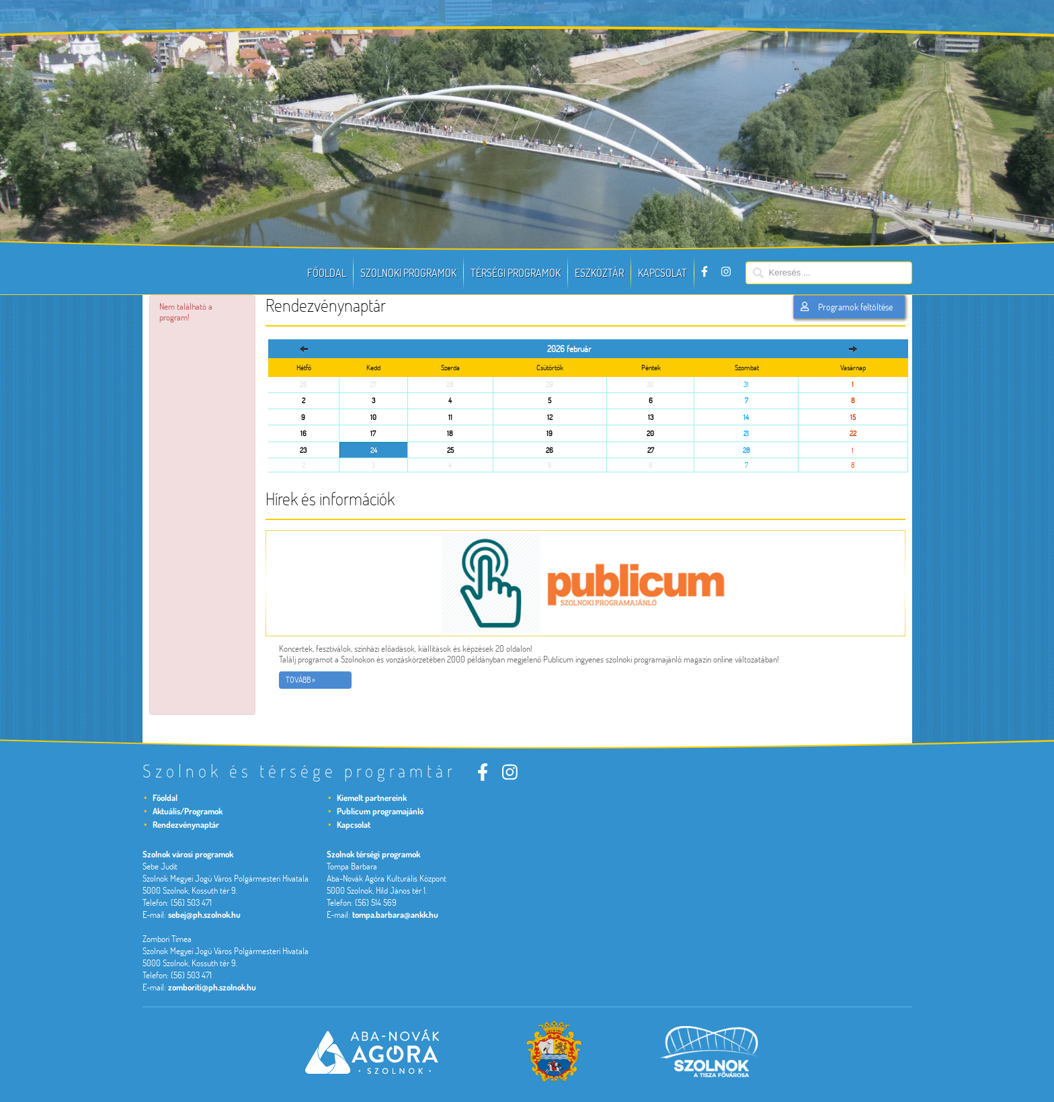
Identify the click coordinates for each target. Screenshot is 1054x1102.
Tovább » (300, 680)
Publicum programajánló (380, 811)
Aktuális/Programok (187, 811)
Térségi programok (516, 273)
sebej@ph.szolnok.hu (204, 914)
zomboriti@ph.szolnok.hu (212, 987)
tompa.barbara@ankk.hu (395, 914)
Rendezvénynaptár (186, 824)
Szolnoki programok (408, 273)
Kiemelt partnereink (372, 797)
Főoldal (326, 273)
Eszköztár (599, 273)
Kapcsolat (662, 273)
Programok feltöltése (846, 307)
